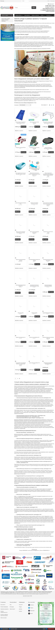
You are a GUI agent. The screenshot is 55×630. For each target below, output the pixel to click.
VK (48, 550)
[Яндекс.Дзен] (29, 611)
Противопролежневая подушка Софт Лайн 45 (48, 260)
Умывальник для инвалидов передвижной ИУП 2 (48, 363)
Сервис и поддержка (50, 11)
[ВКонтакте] (29, 605)
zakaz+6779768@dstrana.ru (35, 550)
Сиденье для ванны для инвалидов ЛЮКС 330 (48, 338)
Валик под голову (20, 312)
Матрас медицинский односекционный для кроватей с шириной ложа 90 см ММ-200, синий (48, 175)
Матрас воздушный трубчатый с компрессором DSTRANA (21, 122)
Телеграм (21, 550)
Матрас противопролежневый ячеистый (20, 260)
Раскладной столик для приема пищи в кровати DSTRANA (48, 122)
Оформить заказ (51, 628)
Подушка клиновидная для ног (20, 337)
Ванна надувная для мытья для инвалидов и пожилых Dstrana (21, 173)
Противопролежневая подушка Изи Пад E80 (34, 260)
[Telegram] (29, 608)
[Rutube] (29, 613)
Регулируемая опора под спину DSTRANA (34, 148)
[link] (49, 105)
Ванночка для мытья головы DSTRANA (34, 122)
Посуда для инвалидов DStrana (21, 147)
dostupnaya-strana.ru (11, 591)
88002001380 (45, 550)
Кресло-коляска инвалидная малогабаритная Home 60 (20, 232)
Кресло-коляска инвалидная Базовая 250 (34, 232)
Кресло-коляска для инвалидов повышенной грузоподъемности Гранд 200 (48, 204)
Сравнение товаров (14, 628)
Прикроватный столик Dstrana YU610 (48, 232)
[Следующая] (19, 378)
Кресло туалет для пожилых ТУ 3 (34, 362)
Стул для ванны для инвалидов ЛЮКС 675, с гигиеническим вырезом (21, 363)
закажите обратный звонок (48, 10)
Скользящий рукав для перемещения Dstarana (48, 285)
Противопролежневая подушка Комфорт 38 (21, 285)
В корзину (24, 126)
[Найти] (34, 7)
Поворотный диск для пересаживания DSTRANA (48, 148)
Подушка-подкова (34, 312)
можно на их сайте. (45, 89)
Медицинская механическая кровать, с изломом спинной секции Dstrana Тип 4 (34, 174)
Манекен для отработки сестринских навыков (34, 203)
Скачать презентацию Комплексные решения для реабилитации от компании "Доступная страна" (31, 32)
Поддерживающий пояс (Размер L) (48, 312)
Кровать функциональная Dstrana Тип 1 (20, 203)
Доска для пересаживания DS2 (34, 337)
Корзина (44, 628)
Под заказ (18, 211)
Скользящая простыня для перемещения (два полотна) (34, 285)
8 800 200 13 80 (49, 6)
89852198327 (25, 550)
